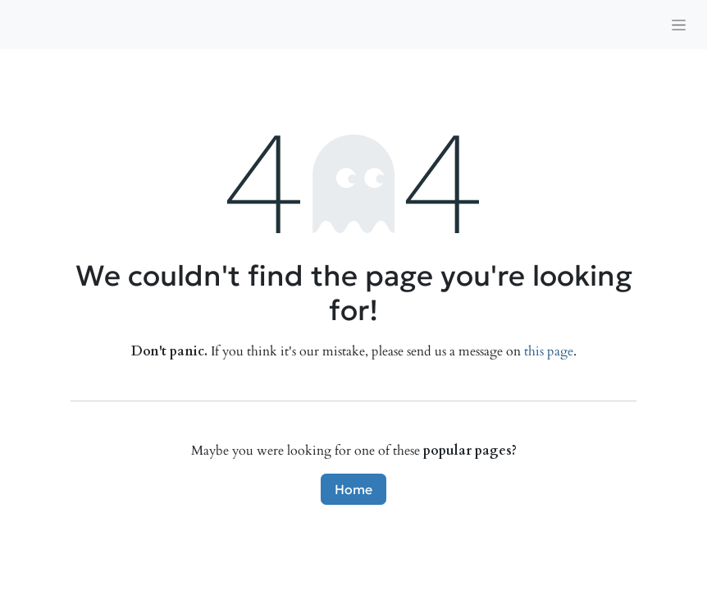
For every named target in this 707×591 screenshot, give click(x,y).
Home (353, 489)
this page (548, 351)
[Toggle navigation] (679, 24)
